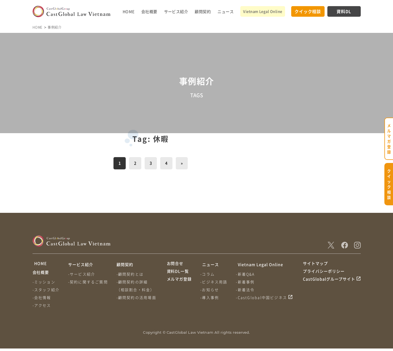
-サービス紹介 (82, 274)
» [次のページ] (182, 163)
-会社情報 (42, 300)
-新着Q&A (246, 274)
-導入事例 (210, 297)
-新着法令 (246, 289)
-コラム (208, 274)
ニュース (225, 11)
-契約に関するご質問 (88, 281)
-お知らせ (210, 289)
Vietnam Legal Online (262, 11)
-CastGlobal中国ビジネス (262, 297)
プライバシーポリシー (324, 275)
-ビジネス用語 (214, 281)
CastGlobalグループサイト (329, 285)
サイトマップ (315, 264)
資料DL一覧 (178, 275)
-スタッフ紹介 (46, 292)
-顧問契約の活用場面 (137, 297)
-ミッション (44, 284)
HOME (129, 11)
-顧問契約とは (131, 274)
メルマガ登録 (179, 285)
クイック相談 (308, 11)
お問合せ (175, 264)
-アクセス (42, 307)
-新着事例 (246, 281)
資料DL (344, 11)
